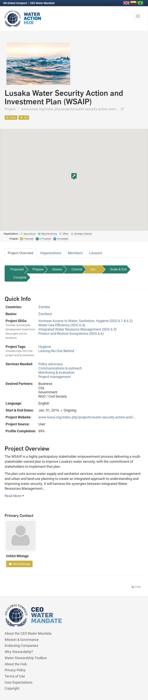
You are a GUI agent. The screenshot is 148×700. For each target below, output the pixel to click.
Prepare (38, 269)
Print (136, 586)
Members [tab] (75, 253)
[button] (74, 176)
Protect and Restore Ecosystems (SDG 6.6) (71, 333)
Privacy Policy (15, 670)
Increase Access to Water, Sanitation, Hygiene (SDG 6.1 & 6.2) (85, 321)
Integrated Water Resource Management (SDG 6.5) (77, 329)
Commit (76, 269)
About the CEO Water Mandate (28, 633)
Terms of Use (15, 676)
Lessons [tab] (95, 253)
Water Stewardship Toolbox (26, 658)
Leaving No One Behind (56, 351)
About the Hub (16, 664)
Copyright (12, 688)
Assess (57, 269)
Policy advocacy (50, 364)
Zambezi (45, 314)
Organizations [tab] (50, 253)
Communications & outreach (60, 368)
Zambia (44, 307)
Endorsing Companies (21, 646)
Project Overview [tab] (21, 253)
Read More (14, 496)
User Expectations (18, 682)
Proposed (17, 269)
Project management (54, 377)
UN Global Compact (15, 3)
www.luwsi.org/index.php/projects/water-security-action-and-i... (72, 109)
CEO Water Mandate (42, 3)
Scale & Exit (118, 269)
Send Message (19, 563)
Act (93, 269)
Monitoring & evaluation (56, 372)
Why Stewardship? (19, 652)
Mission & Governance (22, 640)
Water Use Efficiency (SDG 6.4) (61, 325)
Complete (19, 277)
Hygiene (44, 347)
